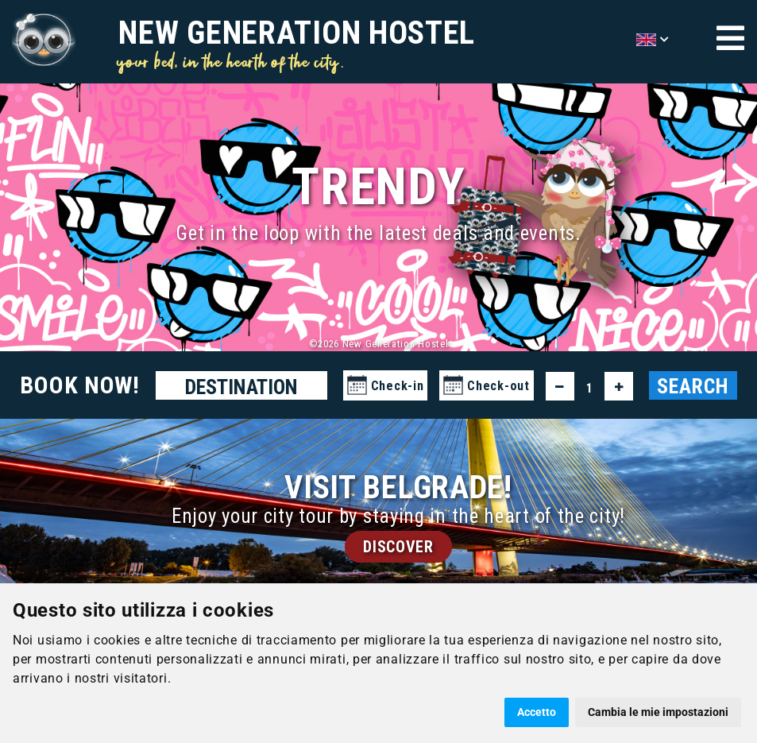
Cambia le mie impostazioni (658, 712)
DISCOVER (398, 546)
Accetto (536, 712)
